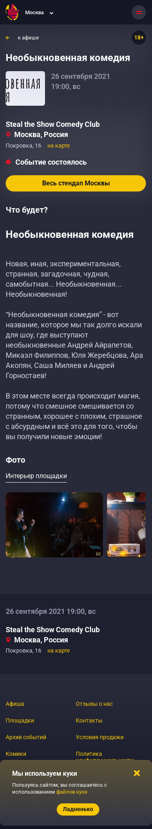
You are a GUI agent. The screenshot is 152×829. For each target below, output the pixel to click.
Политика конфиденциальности (105, 757)
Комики (16, 754)
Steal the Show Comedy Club (53, 124)
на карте (58, 145)
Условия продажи (100, 737)
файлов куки (72, 792)
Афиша (15, 704)
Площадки (20, 720)
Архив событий (26, 737)
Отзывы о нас (94, 704)
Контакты (89, 720)
